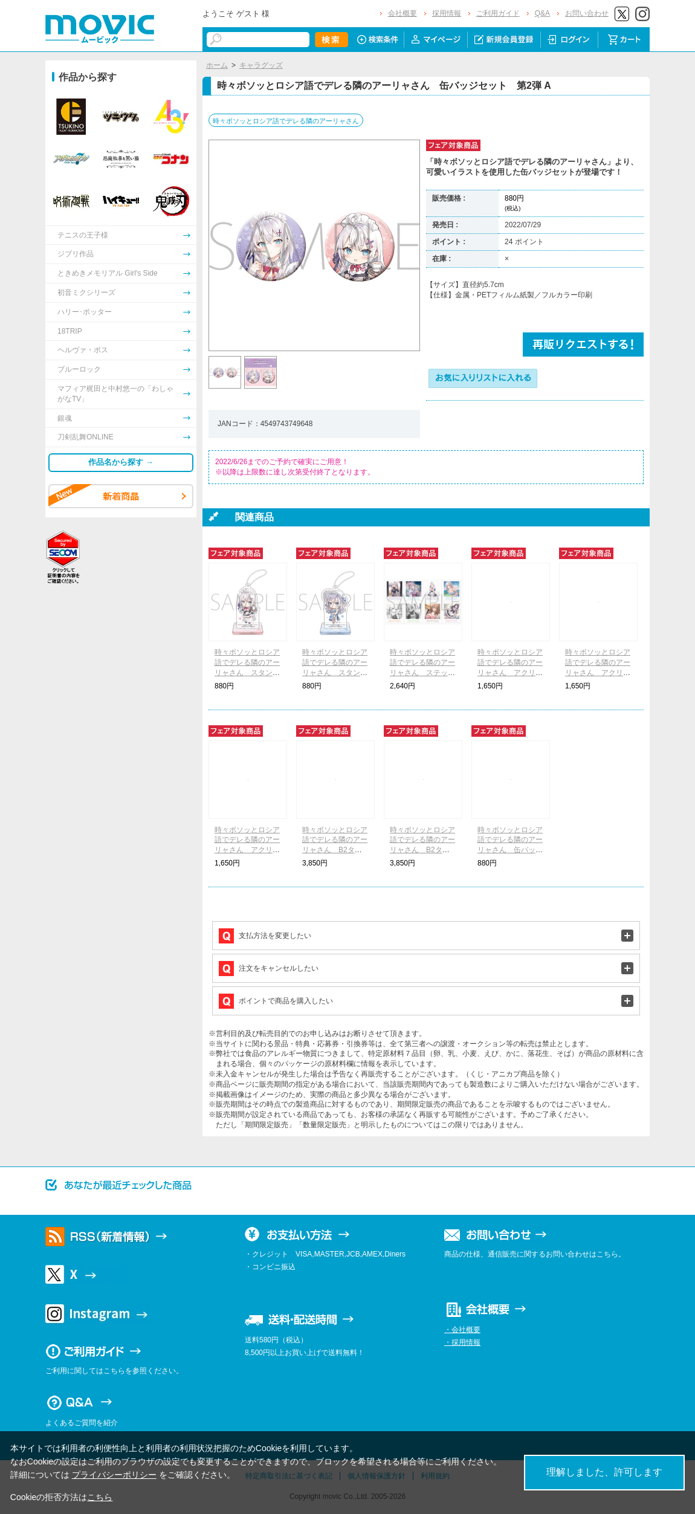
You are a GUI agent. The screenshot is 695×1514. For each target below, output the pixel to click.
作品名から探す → (121, 462)
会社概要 (402, 13)
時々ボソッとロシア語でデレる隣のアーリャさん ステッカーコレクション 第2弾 (422, 672)
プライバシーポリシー (114, 1475)
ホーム (217, 65)
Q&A (542, 13)
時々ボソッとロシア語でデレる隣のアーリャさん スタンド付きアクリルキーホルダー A (247, 672)
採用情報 (446, 13)
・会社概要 (462, 1329)
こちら (99, 1497)
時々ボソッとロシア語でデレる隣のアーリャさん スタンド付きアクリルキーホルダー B (334, 672)
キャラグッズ (261, 65)
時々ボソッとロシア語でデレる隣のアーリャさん (286, 121)
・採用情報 (462, 1342)
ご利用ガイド (498, 13)
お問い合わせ (587, 13)
